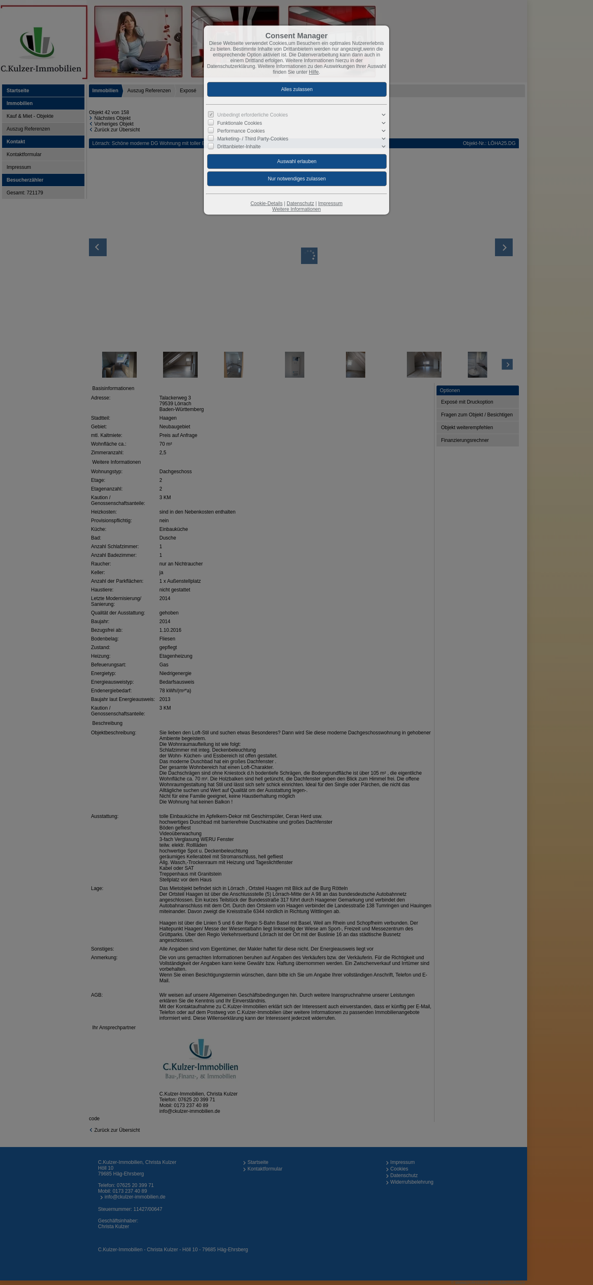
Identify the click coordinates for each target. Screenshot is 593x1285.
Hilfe (314, 72)
